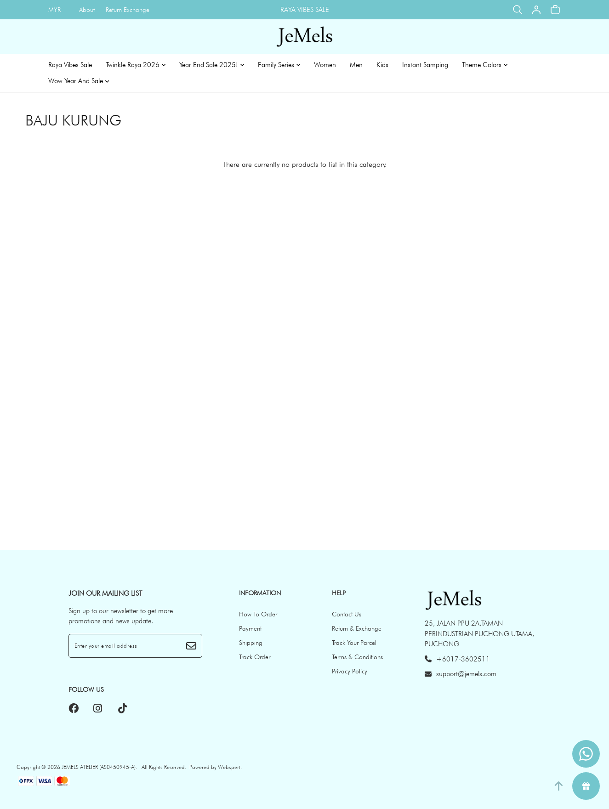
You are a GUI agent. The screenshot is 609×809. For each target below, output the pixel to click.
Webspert (229, 766)
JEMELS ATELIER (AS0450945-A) (99, 766)
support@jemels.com (460, 674)
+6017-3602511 (457, 659)
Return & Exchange (356, 628)
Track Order (254, 657)
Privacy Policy (349, 671)
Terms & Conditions (357, 657)
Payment (250, 628)
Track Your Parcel (354, 642)
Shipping (250, 642)
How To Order (258, 614)
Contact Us (346, 614)
